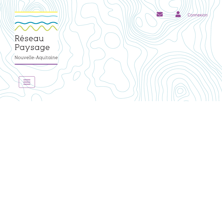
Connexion (198, 15)
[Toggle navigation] (27, 82)
